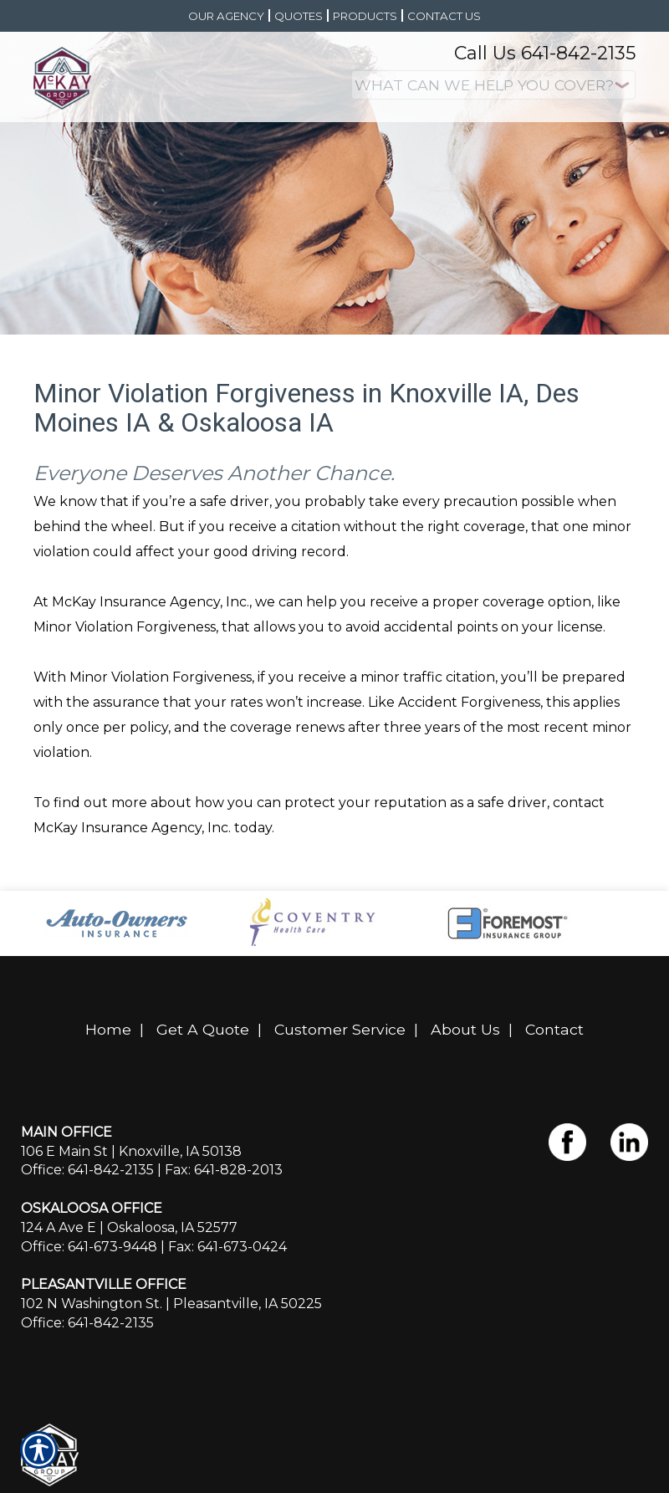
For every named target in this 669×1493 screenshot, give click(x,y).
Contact (554, 1029)
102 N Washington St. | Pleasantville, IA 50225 (171, 1303)
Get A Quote (202, 1029)
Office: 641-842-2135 (87, 1170)
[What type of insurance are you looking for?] (493, 85)
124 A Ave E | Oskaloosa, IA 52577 (129, 1227)
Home (108, 1029)
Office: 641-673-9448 (89, 1247)
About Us (465, 1029)
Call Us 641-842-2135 (545, 53)
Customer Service (340, 1029)
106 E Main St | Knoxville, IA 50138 (131, 1151)
